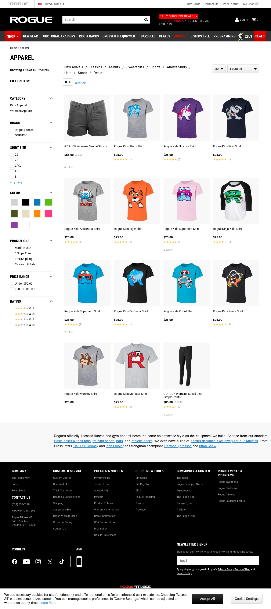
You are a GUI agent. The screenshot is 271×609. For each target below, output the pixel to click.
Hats (67, 73)
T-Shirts (114, 67)
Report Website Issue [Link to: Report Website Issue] (65, 515)
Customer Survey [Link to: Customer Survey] (63, 522)
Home (13, 48)
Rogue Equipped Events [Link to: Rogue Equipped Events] (231, 500)
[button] (146, 20)
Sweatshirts (135, 67)
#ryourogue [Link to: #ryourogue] (183, 490)
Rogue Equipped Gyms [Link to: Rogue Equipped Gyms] (190, 484)
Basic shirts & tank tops (72, 441)
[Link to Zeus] (245, 36)
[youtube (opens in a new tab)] (26, 561)
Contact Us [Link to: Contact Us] (59, 528)
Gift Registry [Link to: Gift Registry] (142, 484)
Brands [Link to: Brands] (140, 503)
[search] (106, 20)
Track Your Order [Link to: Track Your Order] (62, 490)
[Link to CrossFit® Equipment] (119, 36)
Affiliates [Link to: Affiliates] (182, 509)
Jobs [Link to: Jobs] (15, 484)
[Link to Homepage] (32, 19)
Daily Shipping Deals (178, 16)
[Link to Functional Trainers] (58, 36)
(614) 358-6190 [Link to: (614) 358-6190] (21, 504)
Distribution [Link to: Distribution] (101, 528)
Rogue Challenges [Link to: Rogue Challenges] (228, 488)
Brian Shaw (207, 446)
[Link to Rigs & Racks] (89, 36)
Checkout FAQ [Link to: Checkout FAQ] (61, 484)
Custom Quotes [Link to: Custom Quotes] (62, 477)
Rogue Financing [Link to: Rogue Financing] (145, 496)
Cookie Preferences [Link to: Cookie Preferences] (105, 535)
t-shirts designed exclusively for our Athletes (224, 441)
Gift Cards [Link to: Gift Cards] (141, 477)
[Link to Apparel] (180, 36)
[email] (218, 560)
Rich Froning (115, 446)
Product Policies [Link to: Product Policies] (103, 503)
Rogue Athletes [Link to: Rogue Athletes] (226, 494)
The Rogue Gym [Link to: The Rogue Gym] (186, 515)
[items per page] (219, 68)
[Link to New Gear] (30, 36)
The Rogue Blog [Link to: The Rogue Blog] (186, 496)
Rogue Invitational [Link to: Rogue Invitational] (228, 481)
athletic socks (141, 441)
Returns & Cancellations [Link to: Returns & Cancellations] (66, 496)
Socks (82, 73)
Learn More (47, 603)
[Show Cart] (255, 19)
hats (119, 441)
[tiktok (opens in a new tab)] (62, 561)
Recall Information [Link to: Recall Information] (104, 515)
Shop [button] (11, 36)
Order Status (230, 4)
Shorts (155, 67)
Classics (96, 67)
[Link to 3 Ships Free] (200, 36)
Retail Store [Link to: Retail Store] (18, 490)
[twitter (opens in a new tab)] (50, 561)
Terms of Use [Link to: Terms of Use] (101, 484)
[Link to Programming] (224, 36)
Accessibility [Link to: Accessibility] (101, 490)
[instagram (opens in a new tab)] (38, 561)
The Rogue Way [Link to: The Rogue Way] (21, 477)
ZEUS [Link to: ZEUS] (139, 490)
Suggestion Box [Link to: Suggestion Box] (62, 509)
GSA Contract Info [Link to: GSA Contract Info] (104, 522)
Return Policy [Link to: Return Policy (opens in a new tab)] (184, 573)
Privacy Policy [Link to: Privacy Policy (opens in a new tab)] (226, 569)
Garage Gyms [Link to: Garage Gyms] (184, 503)
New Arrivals (73, 67)
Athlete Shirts (177, 67)
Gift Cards (193, 4)
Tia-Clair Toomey (85, 446)
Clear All (80, 83)
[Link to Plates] (164, 36)
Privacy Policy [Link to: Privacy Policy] (102, 477)
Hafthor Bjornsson (178, 446)
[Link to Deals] (260, 36)
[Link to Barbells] (148, 36)
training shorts (104, 441)
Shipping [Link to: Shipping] (58, 503)
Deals (98, 73)
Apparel (24, 48)
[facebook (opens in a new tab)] (14, 561)
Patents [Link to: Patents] (98, 496)
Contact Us (211, 4)
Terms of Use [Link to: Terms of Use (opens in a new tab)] (242, 569)
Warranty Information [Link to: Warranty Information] (106, 509)
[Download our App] (79, 561)
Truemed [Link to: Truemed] (141, 509)
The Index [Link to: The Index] (182, 477)
